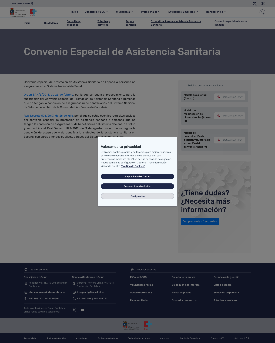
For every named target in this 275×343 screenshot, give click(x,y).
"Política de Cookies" (133, 166)
